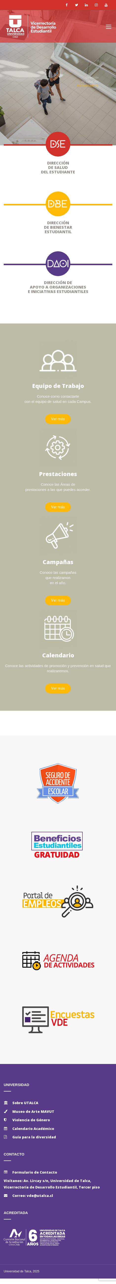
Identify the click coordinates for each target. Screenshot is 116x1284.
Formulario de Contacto (34, 1172)
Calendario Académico (33, 1128)
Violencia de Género (31, 1120)
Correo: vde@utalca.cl (32, 1195)
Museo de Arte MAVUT (33, 1111)
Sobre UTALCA (25, 1102)
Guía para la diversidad (34, 1137)
